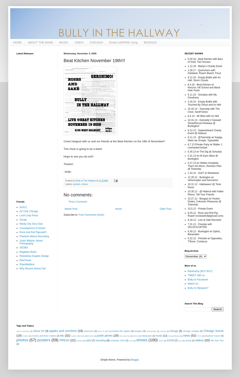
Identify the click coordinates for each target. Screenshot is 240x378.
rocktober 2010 (117, 340)
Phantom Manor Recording (34, 236)
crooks (25, 336)
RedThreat (25, 260)
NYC (199, 336)
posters (76, 184)
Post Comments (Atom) (91, 214)
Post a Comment (78, 201)
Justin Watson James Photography (31, 242)
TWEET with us (196, 275)
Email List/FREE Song (123, 42)
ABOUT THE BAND (40, 42)
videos (199, 340)
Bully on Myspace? (198, 288)
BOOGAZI (150, 42)
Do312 (23, 207)
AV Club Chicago (28, 211)
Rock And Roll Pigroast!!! (33, 232)
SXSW (170, 340)
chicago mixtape (191, 331)
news (186, 335)
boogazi (138, 331)
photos (22, 340)
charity (163, 331)
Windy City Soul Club (31, 223)
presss (79, 340)
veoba (188, 340)
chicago (174, 331)
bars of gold (103, 331)
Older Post (165, 208)
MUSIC (63, 42)
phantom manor (212, 336)
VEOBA (23, 247)
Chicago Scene (213, 330)
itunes (91, 336)
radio (88, 340)
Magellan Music (28, 251)
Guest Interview (78, 336)
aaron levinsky (22, 331)
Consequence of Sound (32, 228)
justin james (105, 335)
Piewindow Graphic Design (34, 256)
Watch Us (193, 283)
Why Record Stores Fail (32, 268)
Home (118, 208)
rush (131, 340)
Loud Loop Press (28, 215)
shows (84, 184)
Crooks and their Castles (44, 336)
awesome (89, 331)
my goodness (174, 336)
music (159, 335)
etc (62, 335)
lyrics (135, 336)
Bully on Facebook (198, 279)
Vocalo (23, 219)
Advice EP (39, 331)
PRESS (64, 340)
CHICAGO (96, 42)
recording (101, 340)
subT (161, 340)
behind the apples (121, 331)
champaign (151, 331)
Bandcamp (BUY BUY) (200, 271)
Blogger (134, 359)
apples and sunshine (63, 330)
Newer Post (71, 208)
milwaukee (146, 336)
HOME (17, 42)
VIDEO (79, 42)
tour (180, 340)
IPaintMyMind (26, 264)
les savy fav (125, 336)
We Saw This (217, 340)
